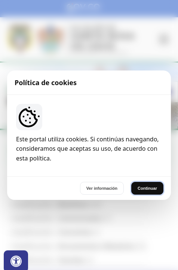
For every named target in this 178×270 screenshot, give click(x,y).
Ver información (101, 188)
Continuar (147, 188)
